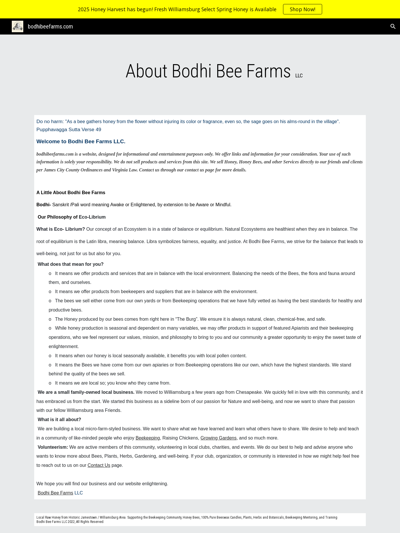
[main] (214, 71)
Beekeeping (148, 437)
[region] (200, 9)
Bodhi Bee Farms (55, 492)
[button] (393, 26)
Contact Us (99, 465)
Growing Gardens (218, 437)
